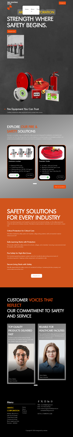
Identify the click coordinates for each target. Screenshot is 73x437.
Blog (45, 9)
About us (32, 10)
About (24, 409)
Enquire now (11, 31)
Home (26, 9)
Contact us (62, 3)
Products (39, 9)
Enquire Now (14, 175)
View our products (60, 186)
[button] (35, 183)
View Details (30, 175)
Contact (24, 413)
